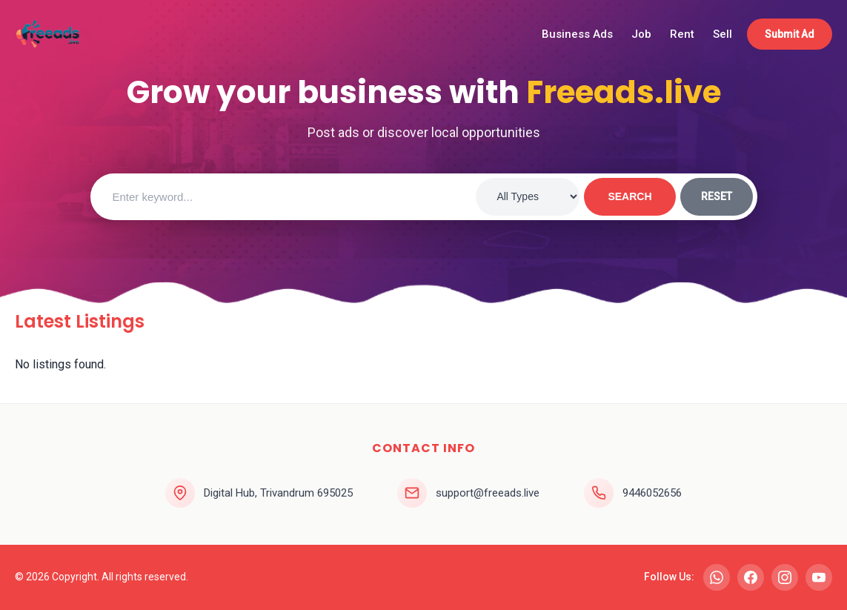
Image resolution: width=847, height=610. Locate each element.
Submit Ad (789, 34)
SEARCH (629, 196)
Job (641, 34)
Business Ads (577, 34)
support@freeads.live (487, 493)
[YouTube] (819, 577)
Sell (722, 34)
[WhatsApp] (716, 577)
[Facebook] (750, 577)
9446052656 (652, 493)
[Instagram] (784, 577)
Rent (682, 34)
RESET (716, 196)
